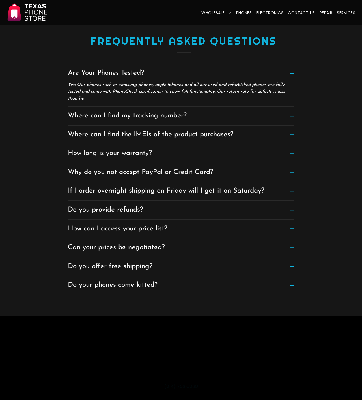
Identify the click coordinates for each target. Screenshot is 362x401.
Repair (326, 13)
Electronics (269, 13)
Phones (244, 13)
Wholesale (216, 13)
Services (346, 13)
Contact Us (301, 13)
